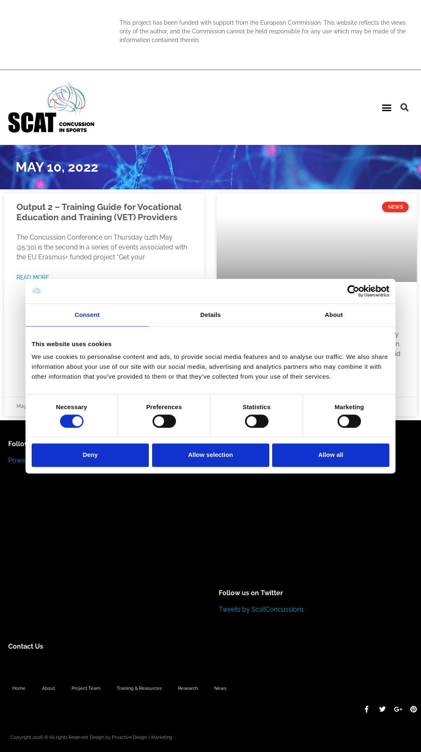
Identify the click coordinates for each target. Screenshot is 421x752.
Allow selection (210, 455)
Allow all (330, 455)
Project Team (86, 688)
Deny (90, 455)
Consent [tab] (87, 314)
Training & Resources (139, 688)
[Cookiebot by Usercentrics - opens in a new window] (353, 291)
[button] (387, 107)
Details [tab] (210, 314)
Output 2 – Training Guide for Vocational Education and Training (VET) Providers (98, 212)
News (220, 688)
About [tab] (334, 314)
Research (188, 688)
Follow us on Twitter (251, 593)
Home (18, 688)
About (48, 688)
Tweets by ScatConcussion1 (261, 609)
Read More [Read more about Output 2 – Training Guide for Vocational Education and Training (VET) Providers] (32, 277)
